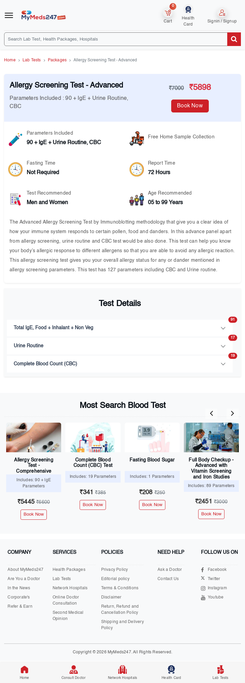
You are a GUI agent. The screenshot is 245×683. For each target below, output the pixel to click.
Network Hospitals (70, 588)
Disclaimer (111, 597)
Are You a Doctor (24, 579)
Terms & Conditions (120, 588)
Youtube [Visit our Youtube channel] (212, 597)
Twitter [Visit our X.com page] (210, 579)
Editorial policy (115, 579)
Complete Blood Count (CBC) (123, 361)
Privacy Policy (114, 570)
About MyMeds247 (25, 570)
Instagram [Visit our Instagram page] (214, 588)
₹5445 (33, 502)
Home (10, 60)
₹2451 (211, 502)
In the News (19, 588)
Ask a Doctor (170, 570)
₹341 (93, 492)
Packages (57, 60)
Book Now (190, 106)
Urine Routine (123, 343)
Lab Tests (32, 60)
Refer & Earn (20, 607)
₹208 (152, 492)
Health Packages (69, 570)
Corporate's (19, 597)
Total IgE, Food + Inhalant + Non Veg (123, 325)
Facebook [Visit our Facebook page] (214, 570)
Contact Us (168, 579)
